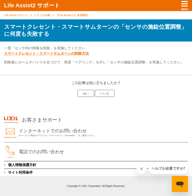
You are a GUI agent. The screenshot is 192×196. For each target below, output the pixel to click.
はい (86, 93)
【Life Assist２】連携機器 (72, 15)
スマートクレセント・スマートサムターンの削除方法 (46, 53)
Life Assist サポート (16, 15)
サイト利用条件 (20, 172)
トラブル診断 (42, 15)
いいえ (104, 93)
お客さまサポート (33, 120)
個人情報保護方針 (22, 165)
